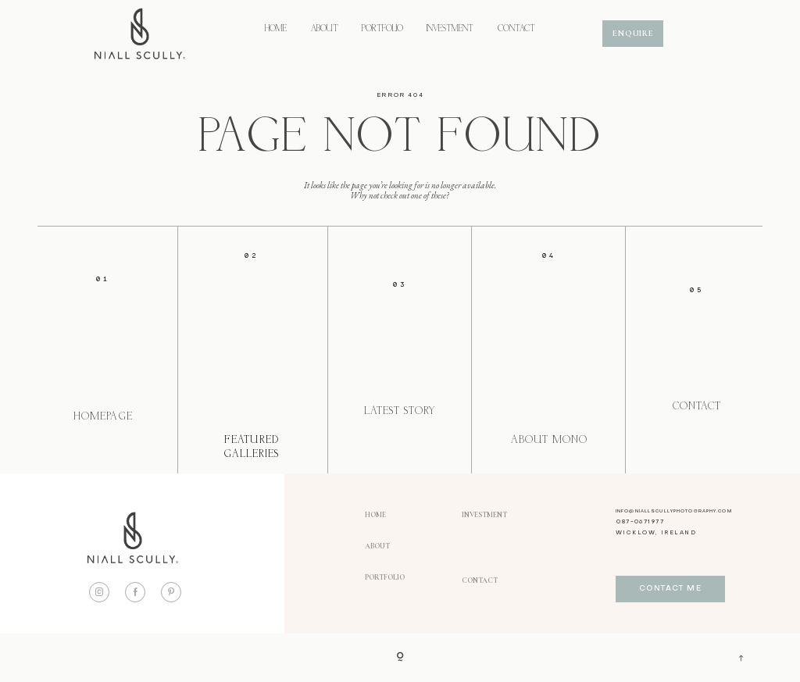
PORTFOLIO (382, 29)
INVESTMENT (450, 29)
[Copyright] (400, 658)
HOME (276, 29)
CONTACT (516, 29)
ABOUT (324, 29)
